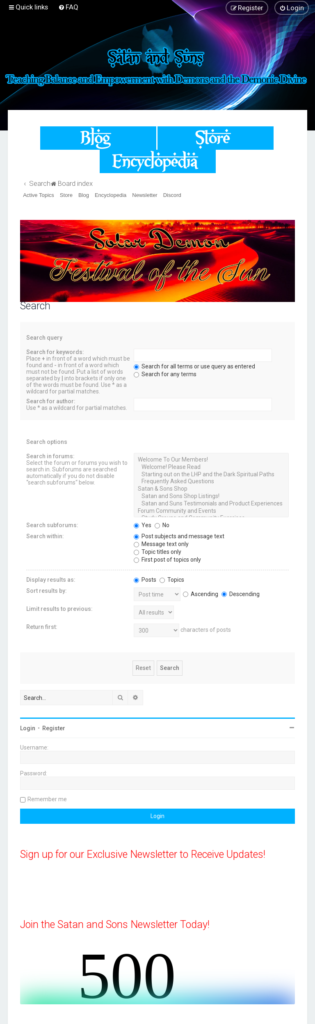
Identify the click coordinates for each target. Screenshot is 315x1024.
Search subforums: (52, 525)
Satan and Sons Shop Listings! (211, 496)
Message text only (161, 544)
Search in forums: (50, 456)
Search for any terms (165, 374)
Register (53, 728)
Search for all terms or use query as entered (194, 366)
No (162, 525)
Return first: (41, 627)
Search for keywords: (55, 352)
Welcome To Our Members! (211, 460)
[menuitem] (68, 7)
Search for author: (50, 401)
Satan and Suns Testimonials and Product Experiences (211, 503)
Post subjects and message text (179, 536)
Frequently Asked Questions (211, 481)
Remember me (47, 799)
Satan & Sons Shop (211, 489)
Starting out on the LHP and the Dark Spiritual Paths (211, 474)
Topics (172, 579)
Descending (240, 594)
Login (27, 728)
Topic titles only (157, 552)
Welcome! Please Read (211, 467)
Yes (142, 525)
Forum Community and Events (211, 511)
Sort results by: (46, 590)
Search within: (45, 536)
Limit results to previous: (59, 609)
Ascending (200, 594)
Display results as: (50, 579)
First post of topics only (167, 559)
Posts (145, 579)
